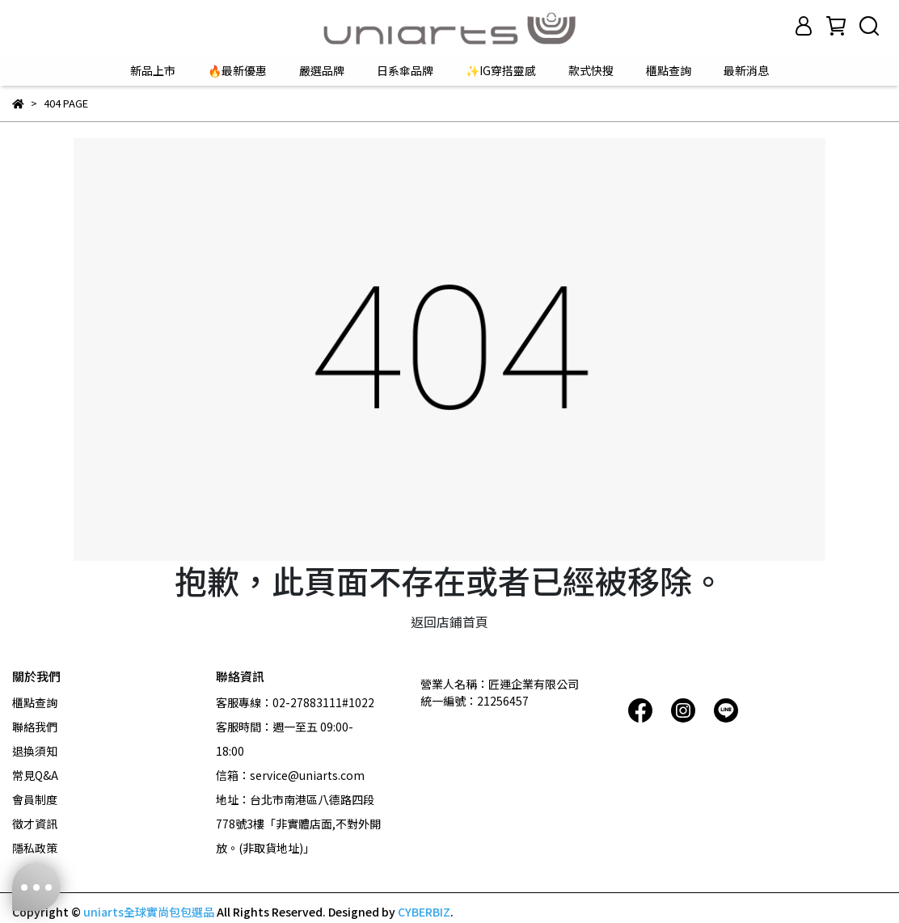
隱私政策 (34, 848)
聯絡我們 (34, 727)
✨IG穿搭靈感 (501, 70)
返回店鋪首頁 (449, 621)
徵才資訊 (34, 824)
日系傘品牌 (405, 70)
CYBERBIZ (424, 912)
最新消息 (746, 70)
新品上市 (152, 70)
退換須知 (34, 751)
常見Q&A (35, 775)
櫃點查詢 (668, 70)
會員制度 (34, 799)
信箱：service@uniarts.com (290, 775)
